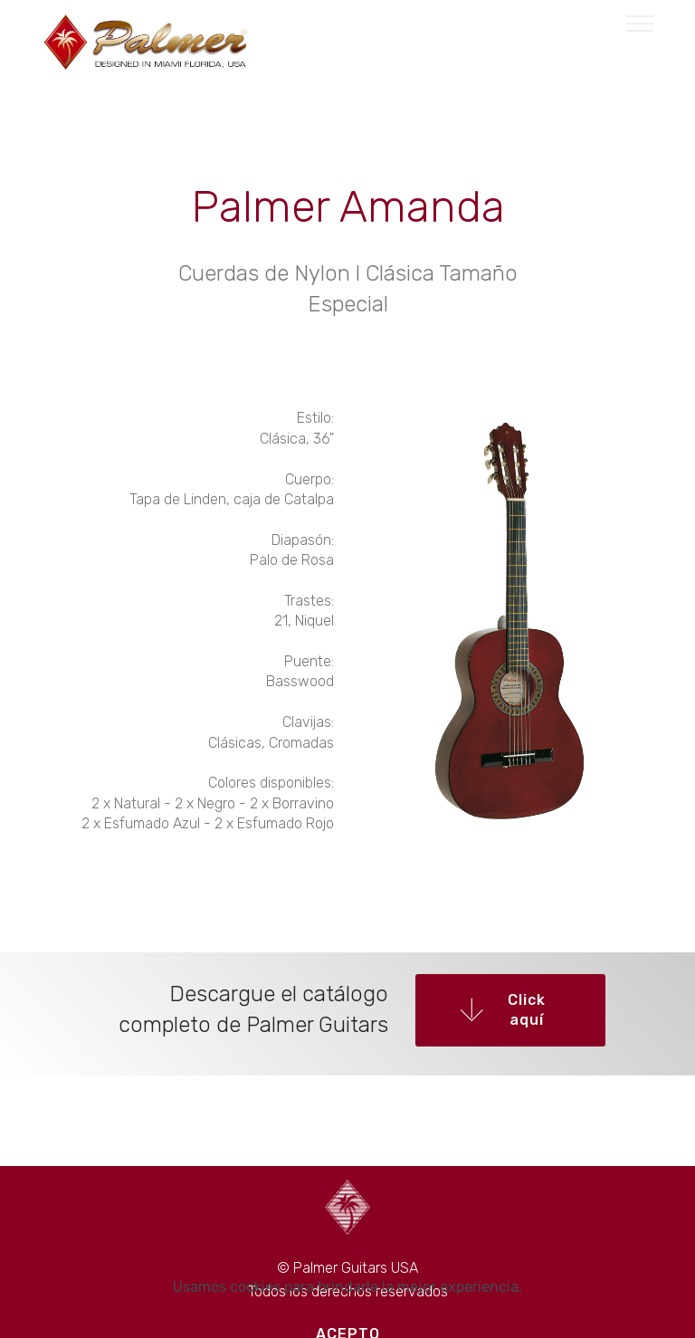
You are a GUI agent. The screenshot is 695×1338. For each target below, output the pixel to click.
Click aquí (503, 1009)
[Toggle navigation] (640, 22)
